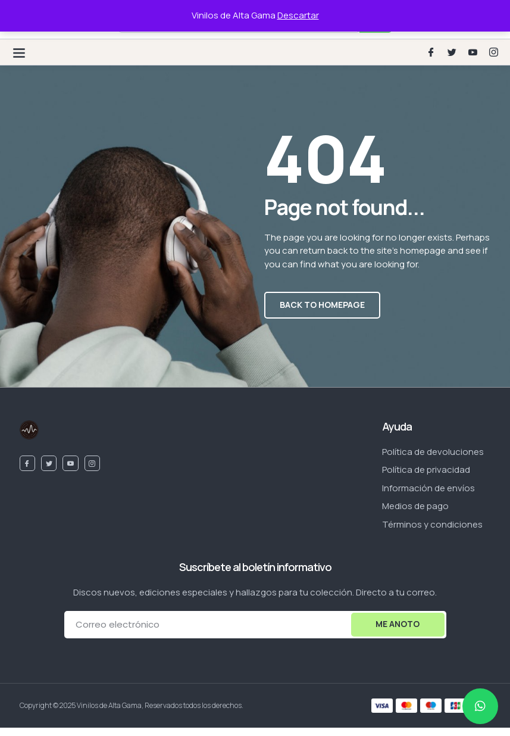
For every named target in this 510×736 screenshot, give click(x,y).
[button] (19, 52)
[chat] (480, 706)
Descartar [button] (298, 15)
